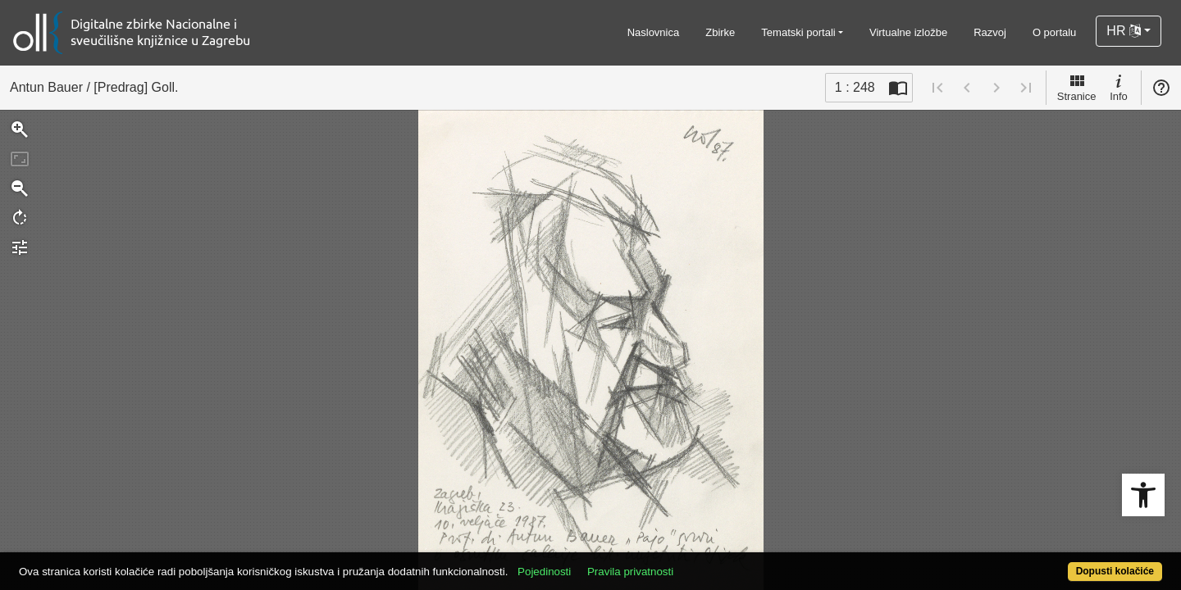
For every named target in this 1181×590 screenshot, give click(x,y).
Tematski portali (798, 32)
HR (1123, 31)
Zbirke (720, 32)
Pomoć (1161, 88)
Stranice (1077, 86)
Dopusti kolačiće (1051, 562)
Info (1119, 86)
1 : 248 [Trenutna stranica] (855, 87)
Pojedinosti (603, 562)
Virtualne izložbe (908, 32)
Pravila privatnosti (689, 562)
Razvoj (990, 32)
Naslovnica (653, 32)
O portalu (1054, 32)
